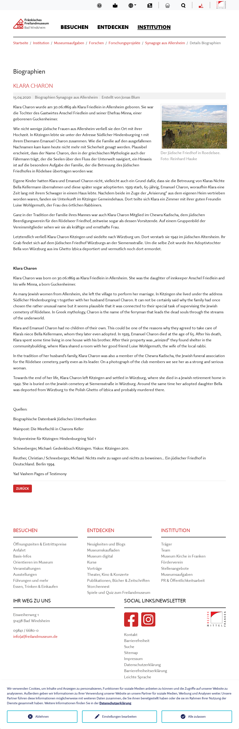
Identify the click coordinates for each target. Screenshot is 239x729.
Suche (129, 646)
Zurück (22, 488)
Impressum (133, 658)
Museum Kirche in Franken (183, 556)
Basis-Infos (22, 556)
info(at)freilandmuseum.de (35, 636)
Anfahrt (19, 550)
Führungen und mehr (30, 580)
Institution (175, 530)
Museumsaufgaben (177, 574)
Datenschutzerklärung (142, 664)
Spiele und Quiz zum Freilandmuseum (118, 592)
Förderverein (172, 562)
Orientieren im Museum (33, 562)
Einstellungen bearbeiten (119, 716)
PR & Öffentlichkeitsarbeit (183, 580)
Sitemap (131, 652)
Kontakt (131, 634)
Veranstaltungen (26, 568)
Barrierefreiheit (137, 640)
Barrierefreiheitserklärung (145, 670)
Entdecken (100, 530)
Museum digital (100, 556)
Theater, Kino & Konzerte (108, 574)
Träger (166, 544)
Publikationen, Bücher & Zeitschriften (118, 580)
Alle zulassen (197, 716)
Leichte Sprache (137, 676)
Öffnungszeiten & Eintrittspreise (40, 544)
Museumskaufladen (103, 550)
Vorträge (94, 568)
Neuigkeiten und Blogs (106, 544)
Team (165, 550)
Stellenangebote (175, 568)
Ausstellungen (25, 574)
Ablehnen (42, 716)
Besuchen (25, 530)
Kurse (92, 562)
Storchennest (98, 586)
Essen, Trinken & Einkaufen (35, 586)
